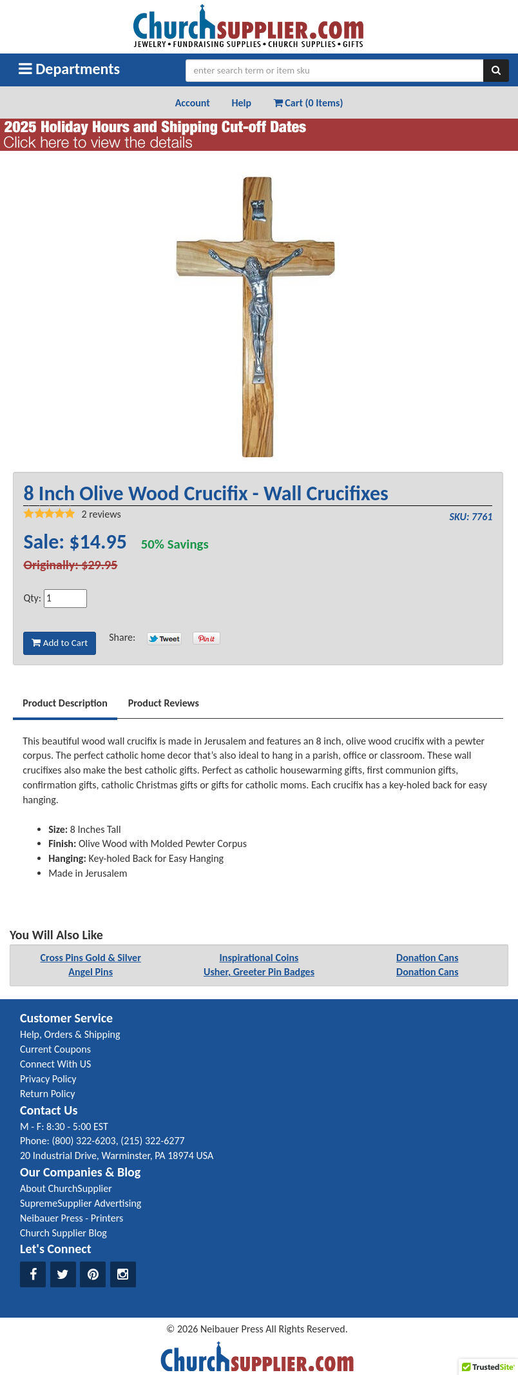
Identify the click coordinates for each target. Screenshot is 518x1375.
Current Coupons (55, 1049)
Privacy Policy (48, 1079)
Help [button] (241, 103)
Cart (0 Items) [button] (308, 103)
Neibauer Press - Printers (71, 1218)
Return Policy (47, 1093)
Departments (69, 68)
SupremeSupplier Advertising (80, 1203)
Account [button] (192, 103)
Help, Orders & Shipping (70, 1034)
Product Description (65, 703)
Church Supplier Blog (63, 1233)
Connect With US (55, 1064)
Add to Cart (60, 642)
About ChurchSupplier (66, 1188)
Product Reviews (163, 703)
